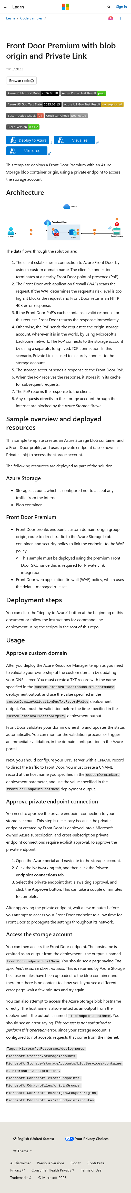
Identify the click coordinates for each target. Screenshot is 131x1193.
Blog (73, 1162)
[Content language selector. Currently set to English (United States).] (33, 1139)
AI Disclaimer (20, 1162)
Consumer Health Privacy (51, 1170)
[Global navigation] (5, 7)
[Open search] (109, 7)
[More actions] (120, 18)
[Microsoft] (65, 7)
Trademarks (19, 1177)
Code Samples (31, 18)
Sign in (121, 6)
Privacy (16, 1170)
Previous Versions (50, 1162)
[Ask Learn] (111, 18)
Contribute (95, 1162)
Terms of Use (91, 1170)
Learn (10, 18)
